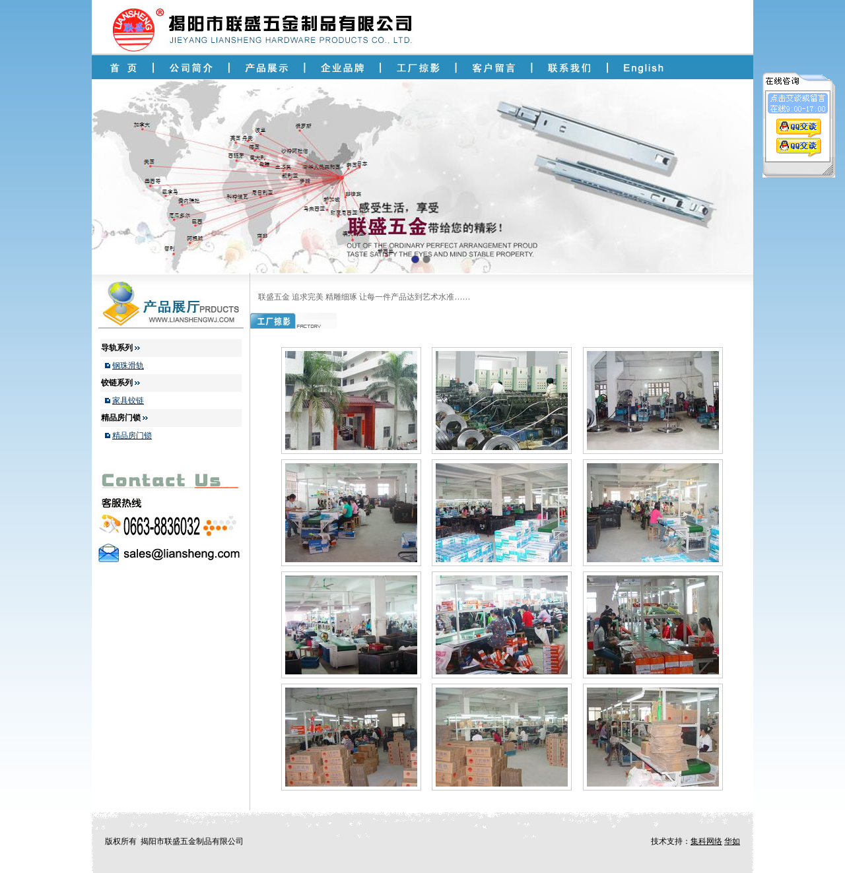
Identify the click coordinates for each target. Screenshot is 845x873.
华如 (732, 841)
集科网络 (706, 841)
